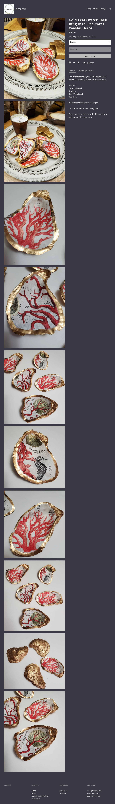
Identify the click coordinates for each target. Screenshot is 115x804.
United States (84, 37)
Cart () (103, 9)
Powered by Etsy (93, 796)
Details (72, 71)
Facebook (63, 793)
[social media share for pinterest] (79, 63)
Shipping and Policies (40, 796)
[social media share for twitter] (74, 63)
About (95, 9)
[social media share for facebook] (70, 63)
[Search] (110, 9)
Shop (89, 9)
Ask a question (88, 63)
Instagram (63, 790)
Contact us (36, 799)
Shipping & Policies (86, 71)
